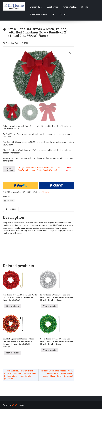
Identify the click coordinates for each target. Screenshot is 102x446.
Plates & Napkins (70, 7)
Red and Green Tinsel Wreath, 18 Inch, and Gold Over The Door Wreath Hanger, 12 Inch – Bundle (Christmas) (57, 375)
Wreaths (84, 7)
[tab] (11, 209)
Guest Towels (52, 7)
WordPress (16, 405)
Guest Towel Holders (38, 14)
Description (11, 209)
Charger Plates (36, 7)
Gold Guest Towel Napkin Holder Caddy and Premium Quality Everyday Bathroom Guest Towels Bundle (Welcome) (20, 375)
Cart (53, 14)
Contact (63, 14)
